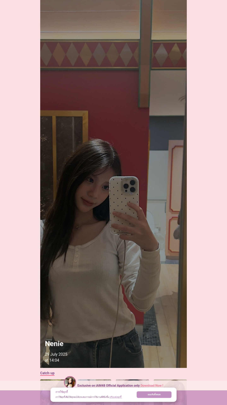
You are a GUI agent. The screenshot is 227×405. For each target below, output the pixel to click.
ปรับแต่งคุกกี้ (116, 397)
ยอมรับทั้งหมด (154, 394)
